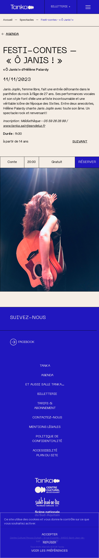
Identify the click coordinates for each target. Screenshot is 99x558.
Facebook (26, 342)
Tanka (45, 365)
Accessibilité (45, 450)
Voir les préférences (49, 551)
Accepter (50, 534)
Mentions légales (45, 427)
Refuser (49, 542)
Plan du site (47, 455)
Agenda (12, 34)
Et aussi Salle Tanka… (44, 384)
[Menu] (88, 6)
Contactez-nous (47, 417)
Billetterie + (60, 6)
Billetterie (47, 394)
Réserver (87, 162)
